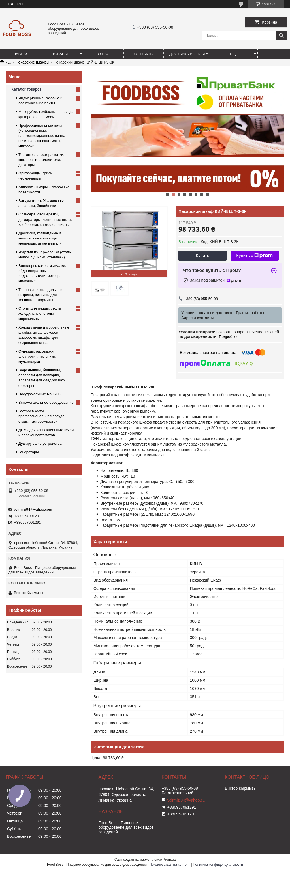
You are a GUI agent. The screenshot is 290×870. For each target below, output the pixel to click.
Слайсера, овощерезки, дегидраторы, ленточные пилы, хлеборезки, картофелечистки (45, 219)
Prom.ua (169, 860)
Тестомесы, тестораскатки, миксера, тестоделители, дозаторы (41, 159)
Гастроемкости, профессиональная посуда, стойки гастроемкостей (41, 416)
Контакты (143, 54)
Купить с (254, 255)
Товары (60, 54)
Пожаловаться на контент (170, 865)
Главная (20, 54)
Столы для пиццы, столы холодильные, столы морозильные (39, 313)
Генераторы (28, 452)
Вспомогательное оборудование (46, 402)
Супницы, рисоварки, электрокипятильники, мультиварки (37, 356)
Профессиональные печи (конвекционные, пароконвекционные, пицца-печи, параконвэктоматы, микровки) (42, 135)
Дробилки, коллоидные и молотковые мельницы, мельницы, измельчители (39, 238)
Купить (202, 255)
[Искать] (281, 35)
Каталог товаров (26, 89)
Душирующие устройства (39, 443)
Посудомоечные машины (39, 394)
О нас (104, 54)
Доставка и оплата (188, 54)
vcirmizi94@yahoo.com (33, 509)
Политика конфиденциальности (218, 865)
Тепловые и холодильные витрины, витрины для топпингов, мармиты (40, 295)
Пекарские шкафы (33, 62)
